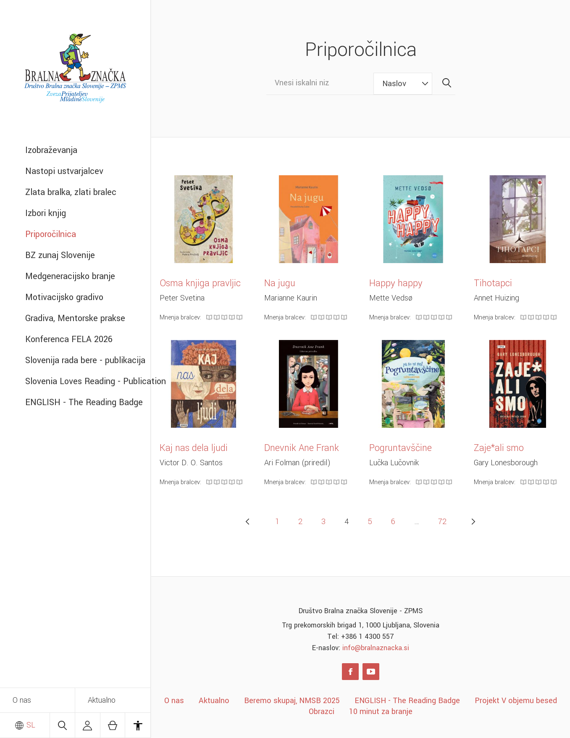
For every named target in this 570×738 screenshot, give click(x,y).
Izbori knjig (45, 213)
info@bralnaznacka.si (375, 648)
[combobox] (402, 84)
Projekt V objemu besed (516, 700)
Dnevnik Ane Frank (301, 448)
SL (24, 725)
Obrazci (321, 711)
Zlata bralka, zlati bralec (70, 192)
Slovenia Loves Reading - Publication (87, 381)
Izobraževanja (51, 150)
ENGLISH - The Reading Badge (84, 402)
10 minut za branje (380, 711)
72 (442, 521)
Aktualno (102, 700)
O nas (22, 700)
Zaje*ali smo (499, 448)
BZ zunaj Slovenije (60, 255)
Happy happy (396, 283)
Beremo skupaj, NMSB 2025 (292, 700)
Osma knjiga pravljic (200, 283)
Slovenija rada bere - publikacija (85, 360)
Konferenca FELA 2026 (69, 339)
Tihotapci (493, 283)
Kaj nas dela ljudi (194, 448)
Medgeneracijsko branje (70, 276)
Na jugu (279, 283)
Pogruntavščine (400, 448)
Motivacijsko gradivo (64, 297)
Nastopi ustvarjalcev (64, 171)
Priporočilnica (50, 234)
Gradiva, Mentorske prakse (75, 318)
